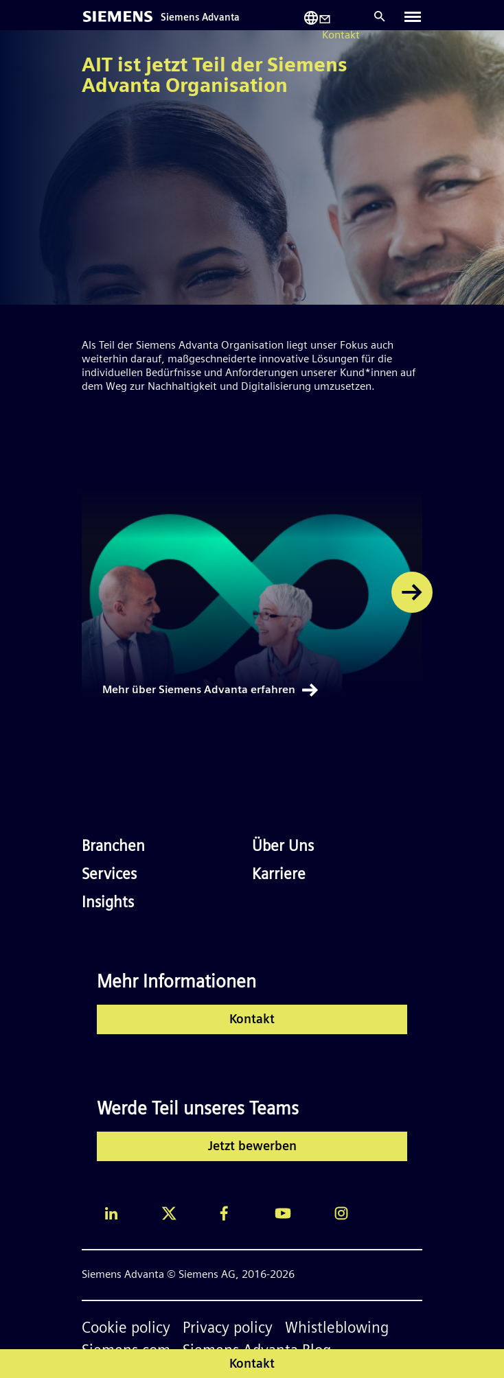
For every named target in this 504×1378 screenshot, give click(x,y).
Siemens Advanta (200, 18)
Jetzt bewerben (252, 1147)
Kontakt (252, 1020)
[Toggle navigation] (412, 16)
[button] (412, 592)
